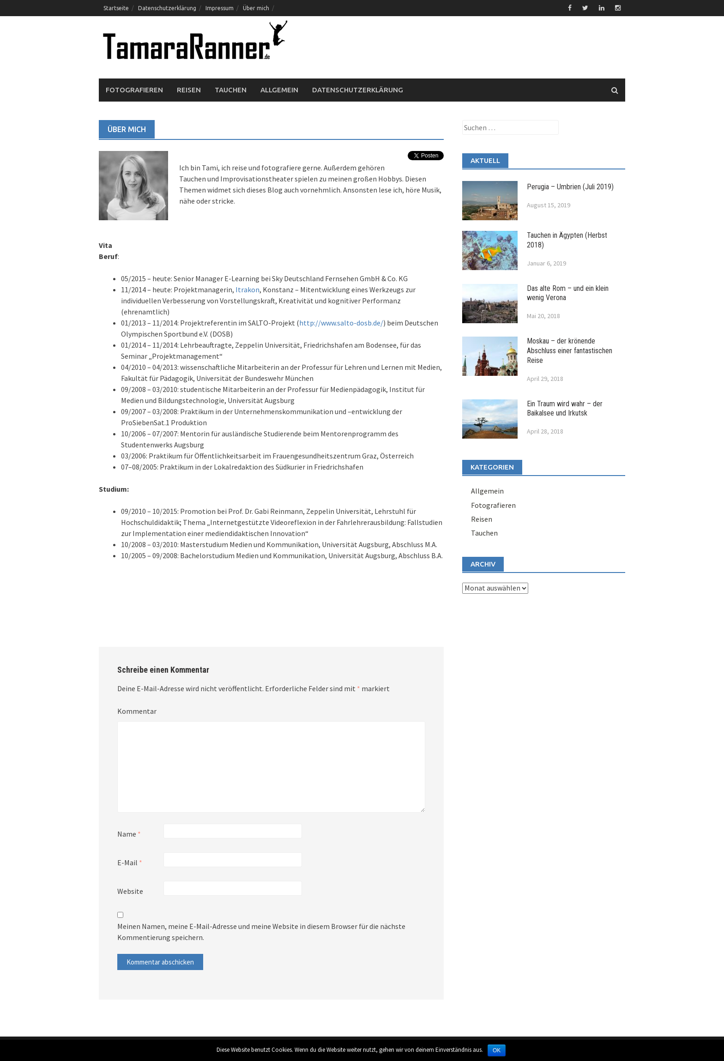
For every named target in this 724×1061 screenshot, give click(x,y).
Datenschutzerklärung (167, 8)
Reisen (189, 90)
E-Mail (129, 862)
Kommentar (137, 711)
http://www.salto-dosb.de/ (341, 322)
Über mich (256, 8)
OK (497, 1050)
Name (129, 833)
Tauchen (231, 90)
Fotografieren (134, 90)
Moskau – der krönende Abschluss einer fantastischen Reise (569, 351)
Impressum (219, 8)
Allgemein (279, 90)
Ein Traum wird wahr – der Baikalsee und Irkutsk (565, 408)
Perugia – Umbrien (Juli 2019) (570, 186)
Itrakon (247, 289)
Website (130, 891)
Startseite (116, 8)
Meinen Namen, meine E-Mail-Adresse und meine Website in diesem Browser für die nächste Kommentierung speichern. (261, 932)
